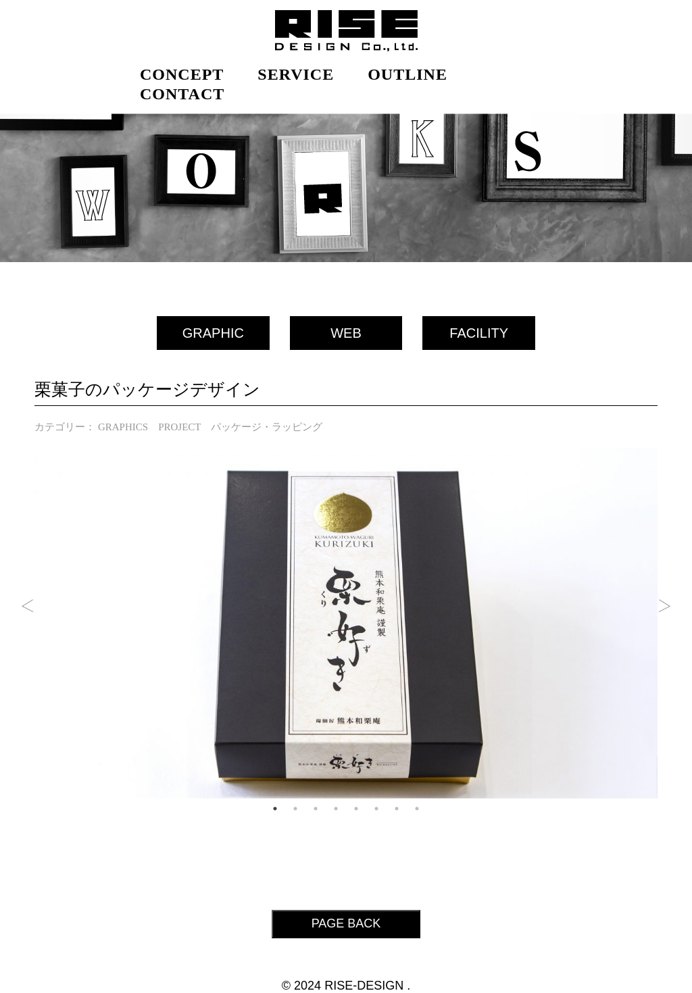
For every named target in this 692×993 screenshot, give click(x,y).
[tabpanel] (346, 623)
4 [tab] (336, 808)
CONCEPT (182, 74)
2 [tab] (295, 808)
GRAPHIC (213, 333)
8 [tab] (417, 808)
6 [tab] (376, 808)
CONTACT (182, 94)
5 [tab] (356, 808)
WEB (346, 333)
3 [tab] (315, 808)
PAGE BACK (346, 923)
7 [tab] (396, 808)
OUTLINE (407, 74)
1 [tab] (275, 808)
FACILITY (478, 333)
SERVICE (295, 74)
